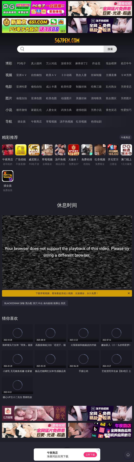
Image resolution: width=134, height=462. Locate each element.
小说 (8, 110)
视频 (8, 75)
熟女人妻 (81, 75)
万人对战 (51, 63)
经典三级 (96, 86)
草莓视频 (51, 121)
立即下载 (90, 454)
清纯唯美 (96, 98)
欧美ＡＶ (51, 75)
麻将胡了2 (81, 63)
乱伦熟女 (111, 86)
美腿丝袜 (81, 98)
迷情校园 (81, 110)
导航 (8, 121)
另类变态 (126, 86)
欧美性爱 (66, 86)
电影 (8, 86)
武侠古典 (66, 110)
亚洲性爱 (21, 86)
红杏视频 (81, 121)
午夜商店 (36, 121)
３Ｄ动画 (66, 75)
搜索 (110, 49)
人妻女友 (51, 110)
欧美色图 (51, 98)
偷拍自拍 (36, 86)
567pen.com (67, 40)
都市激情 (21, 110)
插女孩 (22, 121)
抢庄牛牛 (126, 63)
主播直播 (111, 75)
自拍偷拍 (36, 75)
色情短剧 (96, 121)
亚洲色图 (36, 98)
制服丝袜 (81, 86)
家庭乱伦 (36, 110)
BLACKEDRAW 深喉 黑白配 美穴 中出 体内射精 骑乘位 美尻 (35, 303)
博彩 (8, 63)
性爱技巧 (126, 110)
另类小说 (96, 110)
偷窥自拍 (21, 98)
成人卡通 (51, 86)
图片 (8, 98)
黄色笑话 (111, 110)
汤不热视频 (66, 121)
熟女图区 (111, 98)
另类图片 (126, 98)
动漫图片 (66, 98)
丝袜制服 (96, 75)
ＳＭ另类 (126, 75)
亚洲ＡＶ (21, 75)
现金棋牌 (111, 63)
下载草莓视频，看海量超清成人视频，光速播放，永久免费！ (83, 293)
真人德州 (36, 63)
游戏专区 (66, 63)
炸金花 (96, 63)
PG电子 (21, 63)
